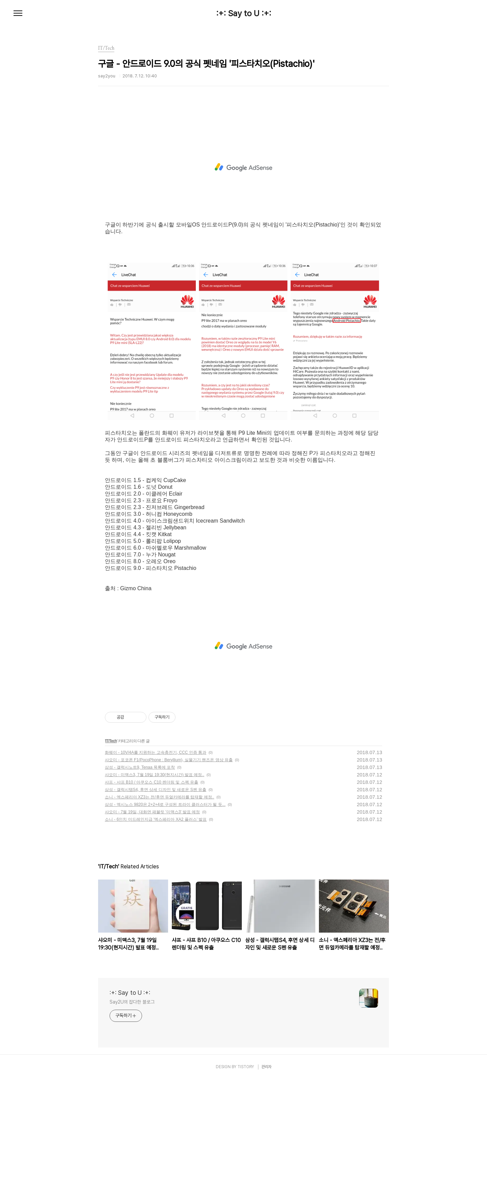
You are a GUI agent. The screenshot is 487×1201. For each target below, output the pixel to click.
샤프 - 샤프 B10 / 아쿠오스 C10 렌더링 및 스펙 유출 (151, 904)
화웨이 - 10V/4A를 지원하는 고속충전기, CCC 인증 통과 (155, 874)
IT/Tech (111, 862)
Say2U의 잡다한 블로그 (132, 1123)
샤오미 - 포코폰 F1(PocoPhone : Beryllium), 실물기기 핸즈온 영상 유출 (169, 881)
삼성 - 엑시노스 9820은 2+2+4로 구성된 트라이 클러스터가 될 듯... (165, 926)
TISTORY (245, 1188)
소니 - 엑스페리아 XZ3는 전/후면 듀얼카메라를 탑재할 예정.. (159, 918)
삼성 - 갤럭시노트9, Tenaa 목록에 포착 (140, 889)
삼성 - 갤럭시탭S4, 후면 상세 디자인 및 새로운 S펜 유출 (155, 911)
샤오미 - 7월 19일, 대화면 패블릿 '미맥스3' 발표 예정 (152, 933)
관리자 (266, 1188)
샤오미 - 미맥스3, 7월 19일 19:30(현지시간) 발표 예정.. (154, 896)
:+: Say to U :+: (243, 13)
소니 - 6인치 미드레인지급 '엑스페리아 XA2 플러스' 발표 (156, 941)
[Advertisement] (243, 177)
